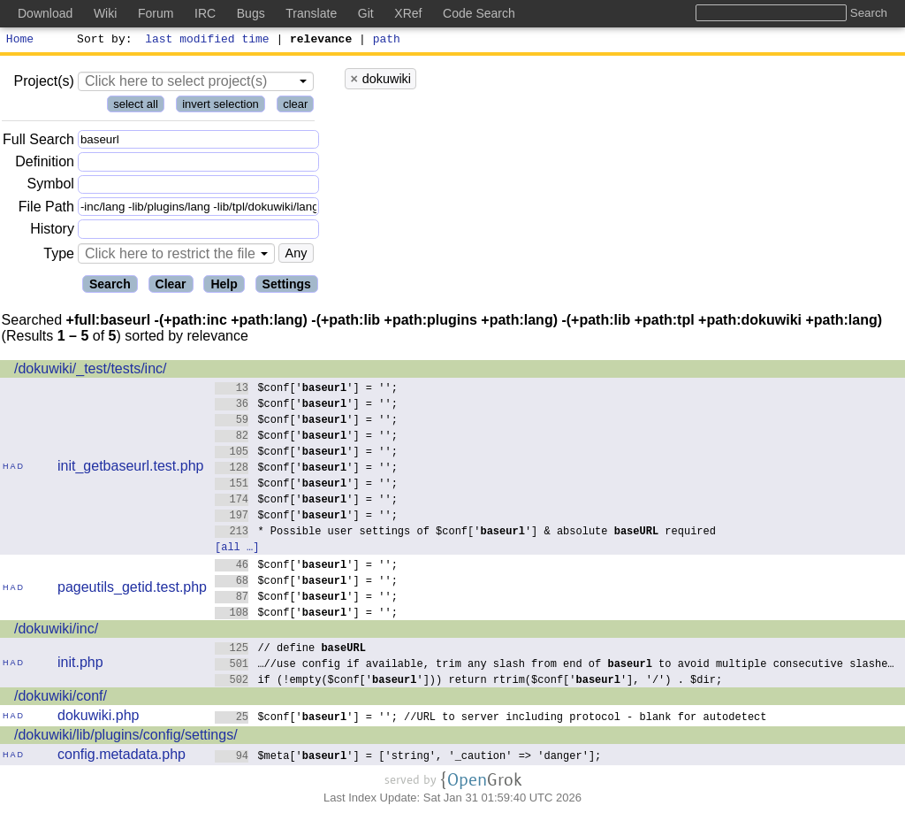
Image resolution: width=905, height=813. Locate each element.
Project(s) (43, 83)
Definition (44, 164)
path (386, 41)
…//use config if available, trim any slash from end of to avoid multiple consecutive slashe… (554, 665)
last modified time (208, 41)
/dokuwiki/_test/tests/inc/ (90, 371)
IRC (205, 13)
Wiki (105, 13)
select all (135, 106)
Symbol (50, 187)
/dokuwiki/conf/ (60, 698)
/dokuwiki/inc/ (56, 631)
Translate (311, 13)
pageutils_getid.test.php (132, 589)
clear (295, 106)
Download (45, 13)
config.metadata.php (121, 756)
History (52, 231)
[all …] (237, 548)
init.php (80, 664)
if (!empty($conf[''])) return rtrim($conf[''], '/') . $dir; (469, 681)
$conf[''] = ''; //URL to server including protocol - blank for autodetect (491, 718)
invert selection (220, 106)
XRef (408, 13)
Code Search (479, 13)
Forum (155, 13)
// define (290, 649)
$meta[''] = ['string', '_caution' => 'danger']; (408, 757)
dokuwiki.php (98, 717)
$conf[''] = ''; (306, 389)
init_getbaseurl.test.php (130, 468)
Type (58, 256)
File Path (46, 209)
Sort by (102, 41)
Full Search (38, 142)
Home (20, 41)
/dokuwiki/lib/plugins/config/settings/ (126, 737)
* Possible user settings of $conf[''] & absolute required (465, 533)
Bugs (251, 13)
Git (366, 13)
